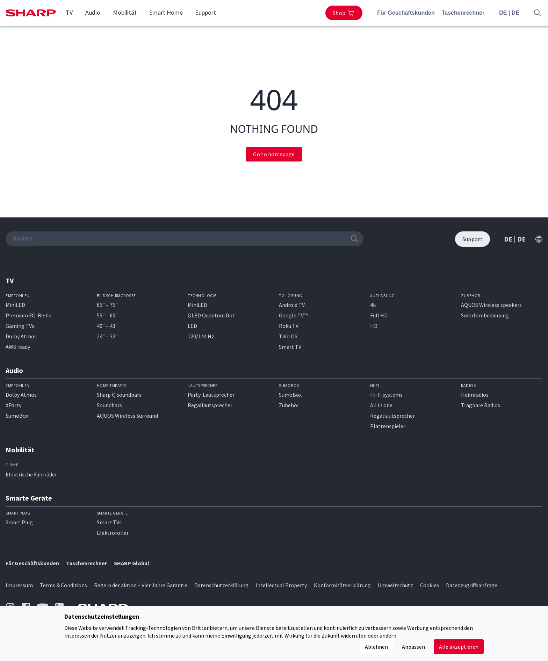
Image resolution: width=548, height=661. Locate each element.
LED (192, 325)
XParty (13, 405)
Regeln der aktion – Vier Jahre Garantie (140, 585)
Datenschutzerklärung (221, 585)
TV (69, 12)
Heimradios (475, 394)
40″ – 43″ (107, 325)
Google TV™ (293, 315)
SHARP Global (131, 563)
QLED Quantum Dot (211, 315)
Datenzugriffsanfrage (471, 585)
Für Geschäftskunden (405, 13)
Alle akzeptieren (458, 646)
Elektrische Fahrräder (31, 474)
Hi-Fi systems (386, 394)
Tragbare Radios (480, 405)
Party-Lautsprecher (211, 394)
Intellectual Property (281, 585)
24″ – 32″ (107, 336)
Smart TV (290, 346)
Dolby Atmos (21, 336)
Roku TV (288, 325)
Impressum (19, 585)
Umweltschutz (395, 585)
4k (373, 304)
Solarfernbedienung (485, 315)
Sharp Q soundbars (119, 394)
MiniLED (15, 304)
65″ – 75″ (107, 304)
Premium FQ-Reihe (28, 315)
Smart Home (166, 12)
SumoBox (17, 415)
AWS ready (18, 346)
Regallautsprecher (210, 405)
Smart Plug (19, 522)
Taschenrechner (463, 13)
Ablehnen (376, 646)
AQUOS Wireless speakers (491, 304)
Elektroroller (113, 532)
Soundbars (109, 405)
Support (205, 12)
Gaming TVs (20, 325)
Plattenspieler (387, 426)
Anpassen (413, 646)
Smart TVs (109, 522)
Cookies (429, 585)
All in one (381, 405)
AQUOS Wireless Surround (127, 415)
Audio (92, 12)
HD (373, 325)
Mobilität (125, 12)
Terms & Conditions (63, 585)
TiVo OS (288, 336)
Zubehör (289, 405)
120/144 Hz (201, 336)
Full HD (379, 315)
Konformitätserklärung (342, 585)
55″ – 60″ (107, 315)
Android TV (292, 304)
